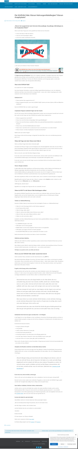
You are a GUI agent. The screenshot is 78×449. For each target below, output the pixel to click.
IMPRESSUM (18, 441)
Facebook (33, 421)
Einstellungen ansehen (72, 444)
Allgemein (26, 20)
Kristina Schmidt (9, 20)
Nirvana (39, 444)
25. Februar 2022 (18, 20)
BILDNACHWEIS (44, 441)
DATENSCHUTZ (65, 446)
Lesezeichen (8, 425)
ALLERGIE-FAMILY (20, 393)
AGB (22, 441)
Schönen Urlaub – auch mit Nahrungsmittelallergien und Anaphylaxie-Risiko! (57, 431)
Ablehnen (62, 444)
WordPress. (43, 444)
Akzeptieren (54, 444)
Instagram (39, 421)
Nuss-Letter (32, 419)
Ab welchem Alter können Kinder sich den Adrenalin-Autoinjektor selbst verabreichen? (20, 431)
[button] (75, 434)
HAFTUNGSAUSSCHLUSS (36, 441)
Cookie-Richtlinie (60, 446)
